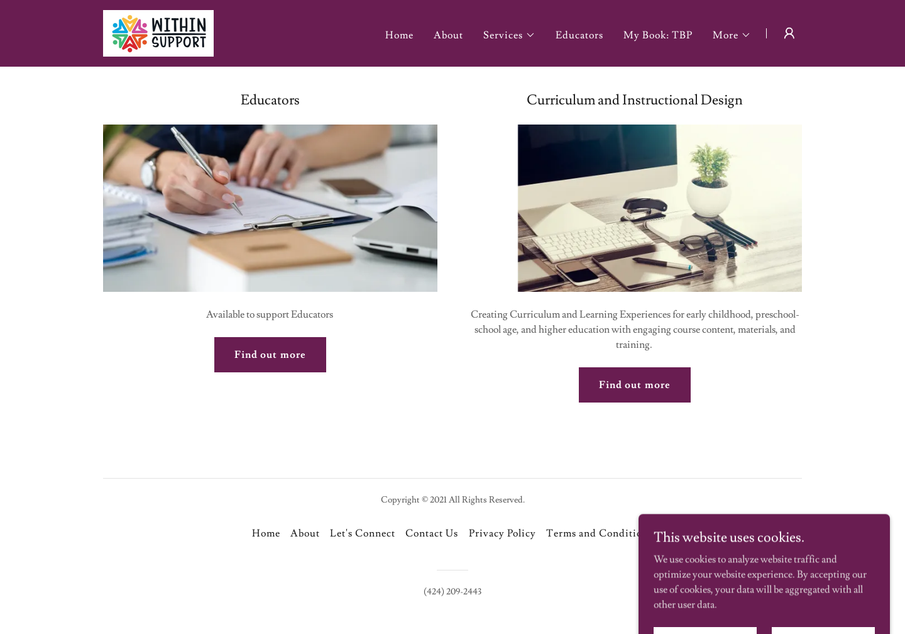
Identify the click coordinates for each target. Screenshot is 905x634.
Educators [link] (579, 35)
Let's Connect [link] (362, 533)
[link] (158, 31)
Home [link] (399, 35)
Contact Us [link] (431, 533)
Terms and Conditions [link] (599, 533)
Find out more (269, 354)
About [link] (448, 35)
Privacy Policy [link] (502, 533)
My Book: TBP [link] (658, 35)
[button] (509, 35)
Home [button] (266, 533)
